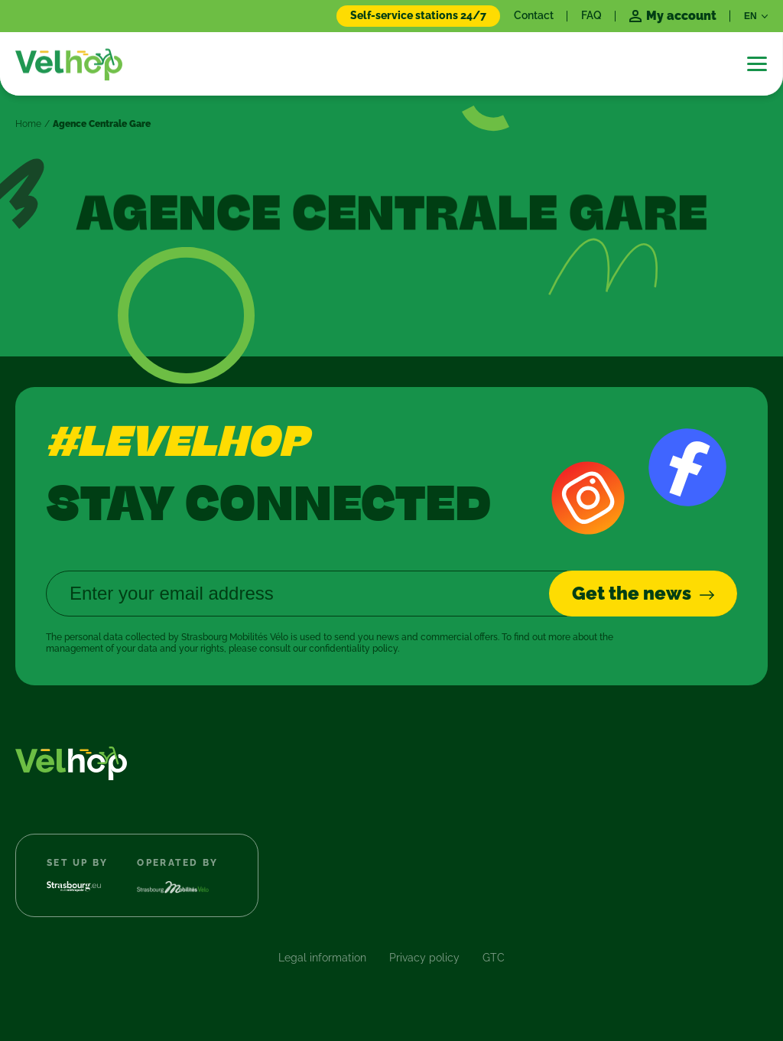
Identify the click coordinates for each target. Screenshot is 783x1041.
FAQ (591, 15)
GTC (493, 958)
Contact (534, 15)
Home (28, 124)
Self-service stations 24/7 (418, 15)
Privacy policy (424, 958)
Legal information (322, 958)
